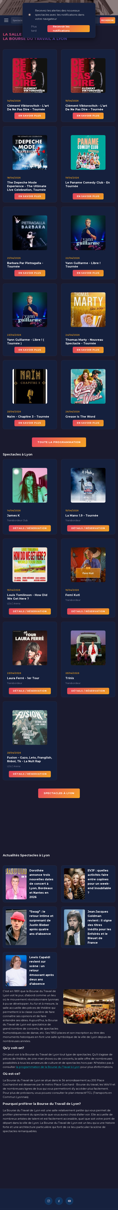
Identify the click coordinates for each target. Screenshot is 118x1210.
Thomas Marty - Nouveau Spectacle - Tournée (84, 342)
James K (13, 516)
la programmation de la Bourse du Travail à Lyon (48, 1067)
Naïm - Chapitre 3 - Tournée (28, 417)
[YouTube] (69, 1201)
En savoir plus (30, 115)
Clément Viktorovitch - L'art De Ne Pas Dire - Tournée (28, 107)
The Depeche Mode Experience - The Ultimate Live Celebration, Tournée (26, 187)
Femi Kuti (72, 595)
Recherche (107, 20)
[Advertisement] (59, 828)
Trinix (69, 678)
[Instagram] (48, 1201)
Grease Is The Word (80, 417)
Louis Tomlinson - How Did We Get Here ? (27, 597)
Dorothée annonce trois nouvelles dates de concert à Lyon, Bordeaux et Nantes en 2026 (41, 884)
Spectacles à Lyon (59, 793)
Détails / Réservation (30, 529)
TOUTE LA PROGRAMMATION (59, 442)
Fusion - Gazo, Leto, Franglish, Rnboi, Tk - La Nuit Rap (29, 760)
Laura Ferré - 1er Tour (23, 678)
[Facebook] (59, 1201)
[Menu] (6, 20)
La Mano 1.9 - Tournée (81, 516)
